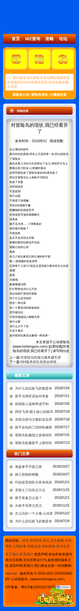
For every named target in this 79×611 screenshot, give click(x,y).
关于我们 (12, 554)
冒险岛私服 (30, 163)
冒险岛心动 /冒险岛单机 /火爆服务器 (39, 94)
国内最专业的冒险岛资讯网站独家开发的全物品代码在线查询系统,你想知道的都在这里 (38, 82)
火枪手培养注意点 (28, 505)
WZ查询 (32, 38)
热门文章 (21, 454)
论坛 (63, 38)
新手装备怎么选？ (28, 498)
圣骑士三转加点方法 (30, 490)
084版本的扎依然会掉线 (38, 362)
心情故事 (19, 546)
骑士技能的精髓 (27, 474)
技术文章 (63, 546)
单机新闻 (48, 546)
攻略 (49, 38)
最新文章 (21, 375)
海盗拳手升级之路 (28, 466)
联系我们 (26, 554)
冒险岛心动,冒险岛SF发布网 (26, 17)
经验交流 (34, 546)
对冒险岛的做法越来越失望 (40, 357)
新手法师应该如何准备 (32, 396)
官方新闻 (57, 540)
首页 (16, 38)
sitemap (11, 573)
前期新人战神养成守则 (32, 404)
